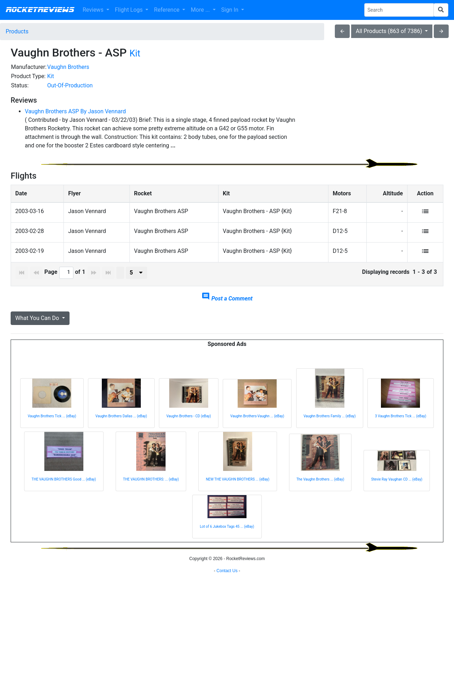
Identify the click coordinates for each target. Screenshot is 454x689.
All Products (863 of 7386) (389, 31)
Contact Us (226, 680)
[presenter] (136, 279)
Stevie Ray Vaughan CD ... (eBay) (396, 486)
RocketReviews (40, 9)
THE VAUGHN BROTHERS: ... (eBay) (151, 486)
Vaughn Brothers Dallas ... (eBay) (121, 422)
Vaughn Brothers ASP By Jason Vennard (75, 111)
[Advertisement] (374, 112)
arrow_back (342, 31)
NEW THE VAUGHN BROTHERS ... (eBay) (237, 486)
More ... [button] (201, 9)
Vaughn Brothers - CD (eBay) (188, 422)
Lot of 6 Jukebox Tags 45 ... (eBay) (227, 533)
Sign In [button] (230, 9)
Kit (134, 53)
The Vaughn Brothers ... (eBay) (320, 486)
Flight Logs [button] (129, 9)
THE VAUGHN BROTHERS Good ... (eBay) (64, 486)
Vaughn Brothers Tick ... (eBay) (52, 422)
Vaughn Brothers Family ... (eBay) (330, 422)
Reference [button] (167, 9)
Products (17, 31)
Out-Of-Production (70, 85)
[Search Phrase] (399, 10)
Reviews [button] (94, 9)
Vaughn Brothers (68, 67)
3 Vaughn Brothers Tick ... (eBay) (400, 422)
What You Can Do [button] (37, 324)
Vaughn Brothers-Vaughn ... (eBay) (257, 422)
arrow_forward (441, 31)
